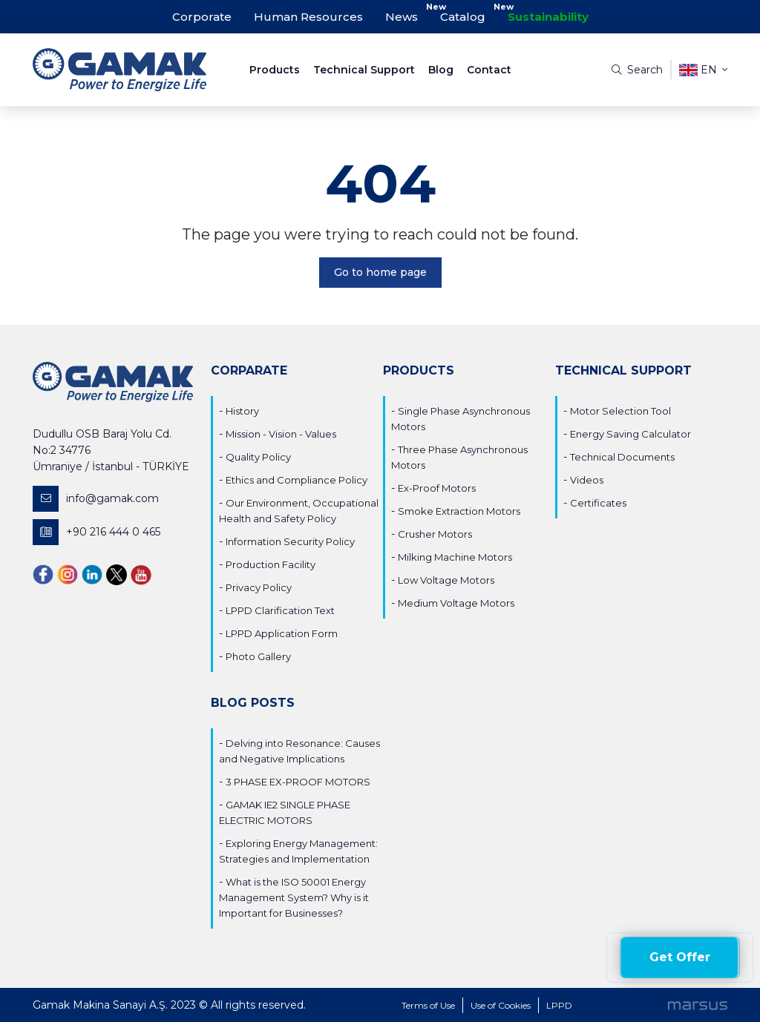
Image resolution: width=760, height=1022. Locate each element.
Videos (586, 480)
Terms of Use (428, 1005)
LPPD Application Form (282, 633)
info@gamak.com (96, 499)
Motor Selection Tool (620, 411)
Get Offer (679, 957)
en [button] (703, 70)
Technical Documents (622, 457)
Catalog (462, 17)
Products (274, 69)
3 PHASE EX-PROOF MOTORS (298, 782)
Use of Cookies (501, 1005)
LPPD (559, 1005)
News (401, 17)
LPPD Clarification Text (280, 610)
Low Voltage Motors (446, 580)
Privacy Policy (259, 587)
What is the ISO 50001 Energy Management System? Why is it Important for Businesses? (294, 897)
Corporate (202, 17)
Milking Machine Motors (455, 557)
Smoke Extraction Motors (459, 511)
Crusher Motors (435, 534)
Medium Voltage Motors (456, 603)
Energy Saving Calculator (630, 434)
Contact (489, 69)
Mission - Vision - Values (281, 434)
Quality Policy (258, 457)
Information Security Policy (290, 541)
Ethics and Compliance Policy (296, 480)
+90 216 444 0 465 (96, 532)
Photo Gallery (258, 656)
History (242, 411)
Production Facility (270, 564)
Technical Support (364, 69)
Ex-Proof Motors (437, 488)
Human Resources (308, 17)
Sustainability (548, 17)
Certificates (598, 503)
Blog (440, 69)
